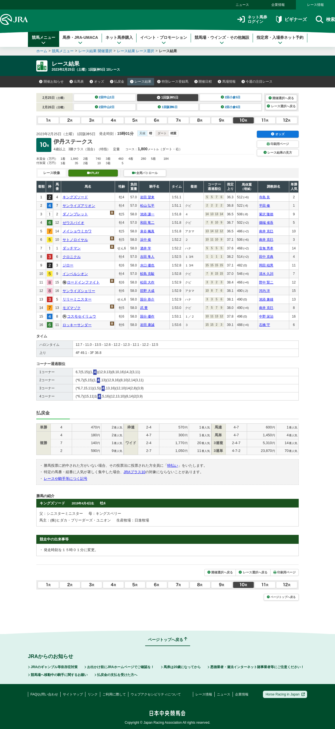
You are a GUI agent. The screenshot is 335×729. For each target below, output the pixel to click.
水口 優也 (147, 265)
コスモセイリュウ (81, 316)
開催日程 (203, 82)
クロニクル (72, 257)
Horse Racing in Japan (285, 694)
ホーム (41, 51)
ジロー (68, 265)
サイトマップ (73, 694)
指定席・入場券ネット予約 (280, 40)
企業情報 (278, 5)
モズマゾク (72, 308)
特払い (172, 465)
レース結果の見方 (278, 152)
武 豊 (144, 308)
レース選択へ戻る (281, 106)
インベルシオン (75, 274)
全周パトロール (145, 173)
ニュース (242, 5)
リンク (93, 694)
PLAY (93, 173)
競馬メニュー (43, 40)
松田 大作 (147, 282)
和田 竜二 (147, 223)
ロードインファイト (83, 282)
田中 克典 (266, 257)
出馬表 (77, 82)
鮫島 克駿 (147, 274)
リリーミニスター (77, 299)
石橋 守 (264, 325)
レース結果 (140, 82)
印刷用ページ (278, 144)
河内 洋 (264, 291)
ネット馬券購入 (119, 40)
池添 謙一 (147, 214)
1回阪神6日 (168, 107)
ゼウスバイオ (73, 223)
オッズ (97, 82)
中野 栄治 (266, 316)
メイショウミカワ (77, 231)
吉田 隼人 (147, 257)
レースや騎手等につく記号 (65, 479)
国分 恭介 (147, 299)
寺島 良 (264, 197)
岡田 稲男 (266, 265)
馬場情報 (227, 82)
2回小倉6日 (231, 107)
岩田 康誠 (147, 325)
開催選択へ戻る (281, 98)
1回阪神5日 (167, 97)
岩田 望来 (147, 197)
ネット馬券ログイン (252, 19)
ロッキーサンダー (77, 325)
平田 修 (264, 206)
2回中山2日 (105, 107)
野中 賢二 (266, 282)
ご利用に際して (114, 694)
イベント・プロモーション (163, 40)
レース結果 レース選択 (135, 51)
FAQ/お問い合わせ (44, 694)
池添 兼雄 (266, 299)
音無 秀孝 (266, 248)
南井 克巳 (266, 231)
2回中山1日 (105, 97)
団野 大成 (147, 291)
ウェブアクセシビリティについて (156, 694)
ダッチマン (72, 248)
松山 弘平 (147, 206)
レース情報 (315, 5)
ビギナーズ (291, 19)
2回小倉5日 (231, 97)
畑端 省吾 (266, 223)
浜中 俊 (145, 240)
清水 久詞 (266, 274)
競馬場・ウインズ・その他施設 (222, 40)
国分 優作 (147, 316)
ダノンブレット (75, 214)
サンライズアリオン (79, 206)
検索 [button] (325, 19)
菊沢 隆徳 (266, 214)
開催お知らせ (51, 82)
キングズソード (75, 197)
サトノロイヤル (75, 240)
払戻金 (117, 82)
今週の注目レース (257, 82)
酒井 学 (145, 248)
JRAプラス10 (134, 472)
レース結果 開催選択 (95, 51)
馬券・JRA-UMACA (80, 40)
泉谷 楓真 (147, 231)
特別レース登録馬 (172, 82)
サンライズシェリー (79, 291)
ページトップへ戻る (281, 597)
